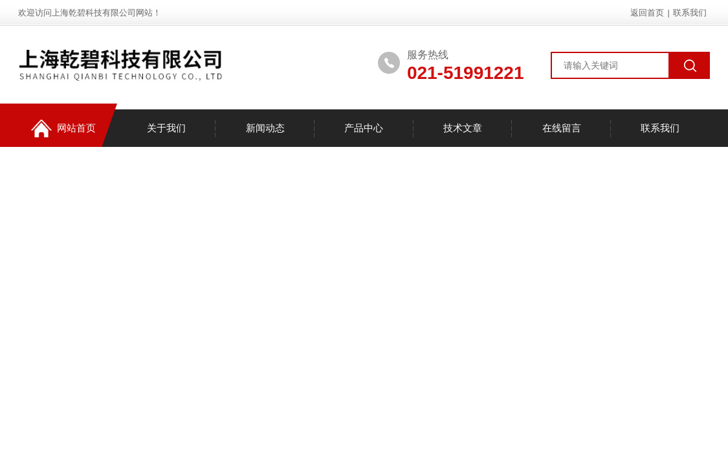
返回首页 (647, 12)
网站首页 (63, 128)
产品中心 (363, 127)
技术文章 (462, 127)
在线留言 (561, 127)
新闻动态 (265, 127)
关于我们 (166, 127)
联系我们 (690, 12)
